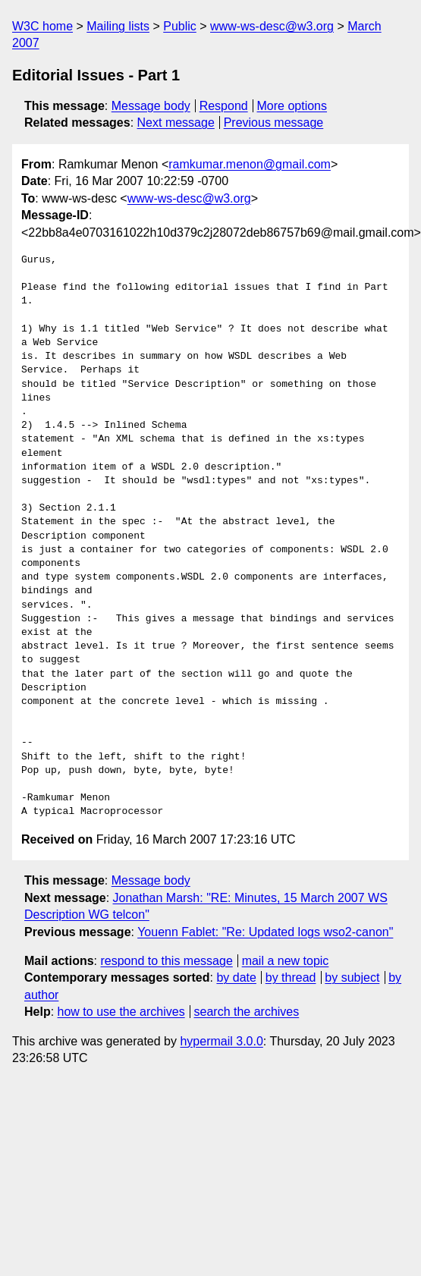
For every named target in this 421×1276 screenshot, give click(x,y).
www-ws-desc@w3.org (272, 26)
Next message (176, 122)
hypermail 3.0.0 (221, 1041)
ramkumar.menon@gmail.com (249, 164)
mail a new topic (285, 960)
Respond (224, 105)
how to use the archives (121, 1011)
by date (236, 977)
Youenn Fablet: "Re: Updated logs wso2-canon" (265, 932)
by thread (290, 977)
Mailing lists (117, 26)
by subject (352, 977)
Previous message (274, 122)
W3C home (42, 26)
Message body (151, 105)
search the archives (247, 1011)
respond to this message (166, 960)
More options (292, 105)
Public (179, 26)
